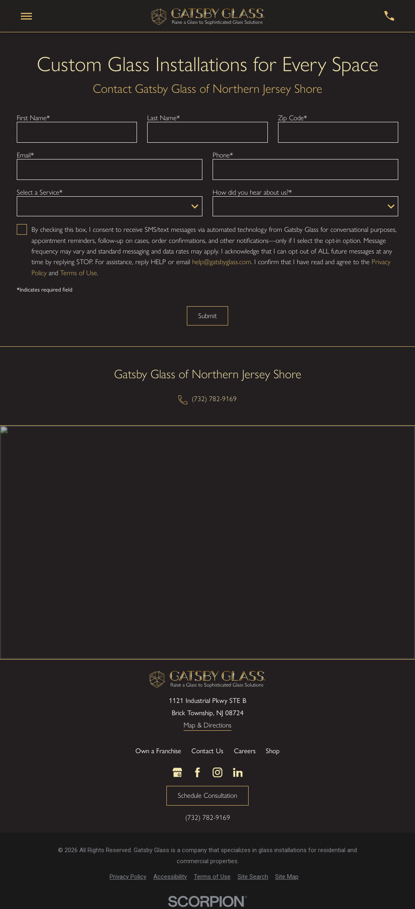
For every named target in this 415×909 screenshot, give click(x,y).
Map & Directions (207, 725)
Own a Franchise (158, 750)
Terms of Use (78, 273)
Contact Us (207, 750)
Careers (245, 750)
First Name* (33, 118)
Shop (273, 750)
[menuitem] (128, 877)
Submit (207, 316)
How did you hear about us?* (252, 192)
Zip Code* (292, 118)
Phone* (223, 155)
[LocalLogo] (208, 16)
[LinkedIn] (238, 772)
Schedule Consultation (207, 795)
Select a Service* (40, 192)
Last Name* (163, 118)
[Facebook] (197, 772)
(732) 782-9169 (214, 399)
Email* (25, 155)
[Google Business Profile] (177, 772)
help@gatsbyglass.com (221, 262)
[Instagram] (217, 772)
